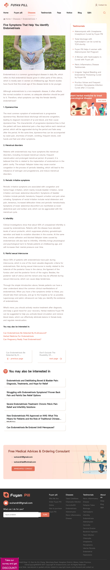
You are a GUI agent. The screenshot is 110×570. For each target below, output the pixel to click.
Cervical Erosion (89, 528)
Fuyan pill (18, 12)
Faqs (59, 12)
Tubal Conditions (72, 498)
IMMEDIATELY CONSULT (23, 469)
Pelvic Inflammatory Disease (73, 516)
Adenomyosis (71, 512)
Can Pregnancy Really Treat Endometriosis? (22, 339)
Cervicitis (86, 525)
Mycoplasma (88, 545)
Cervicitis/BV (71, 505)
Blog (80, 12)
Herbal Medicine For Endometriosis (18, 336)
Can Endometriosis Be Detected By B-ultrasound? (25, 333)
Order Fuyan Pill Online (55, 503)
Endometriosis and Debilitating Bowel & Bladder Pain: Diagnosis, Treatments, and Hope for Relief (32, 382)
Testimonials (46, 12)
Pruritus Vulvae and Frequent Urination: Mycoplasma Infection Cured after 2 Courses (89, 85)
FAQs (102, 501)
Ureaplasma (87, 542)
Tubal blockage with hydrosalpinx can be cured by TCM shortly (88, 42)
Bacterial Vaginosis (90, 532)
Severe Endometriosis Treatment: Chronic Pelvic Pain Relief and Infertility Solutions (32, 405)
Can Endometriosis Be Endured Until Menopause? (30, 427)
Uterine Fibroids (89, 548)
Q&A (89, 12)
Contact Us (102, 5)
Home (5, 12)
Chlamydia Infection (73, 502)
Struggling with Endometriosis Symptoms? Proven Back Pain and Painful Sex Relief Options (33, 394)
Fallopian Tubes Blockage (89, 506)
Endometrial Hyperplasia (87, 553)
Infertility (86, 515)
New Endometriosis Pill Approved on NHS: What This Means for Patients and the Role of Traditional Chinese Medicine (33, 418)
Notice (69, 12)
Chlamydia (87, 538)
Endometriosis (29, 19)
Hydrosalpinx (88, 512)
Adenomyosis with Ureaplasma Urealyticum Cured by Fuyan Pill (89, 32)
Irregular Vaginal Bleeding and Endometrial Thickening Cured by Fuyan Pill (88, 75)
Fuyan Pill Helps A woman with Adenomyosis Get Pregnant (88, 50)
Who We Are (53, 498)
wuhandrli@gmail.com (23, 457)
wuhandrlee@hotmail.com (25, 462)
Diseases (31, 12)
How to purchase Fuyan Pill (55, 510)
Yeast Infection (88, 535)
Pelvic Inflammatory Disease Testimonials (87, 65)
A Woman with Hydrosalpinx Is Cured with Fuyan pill (88, 58)
